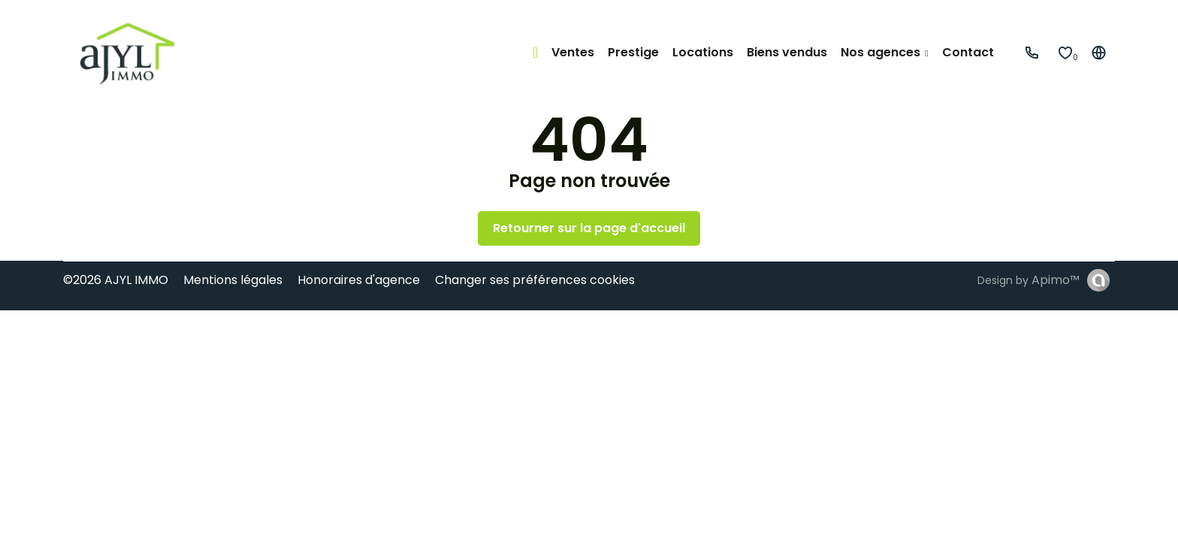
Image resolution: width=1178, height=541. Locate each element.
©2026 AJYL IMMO (115, 280)
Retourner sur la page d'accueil (589, 228)
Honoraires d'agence (359, 280)
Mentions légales (232, 280)
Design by (1028, 280)
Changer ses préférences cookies (535, 280)
